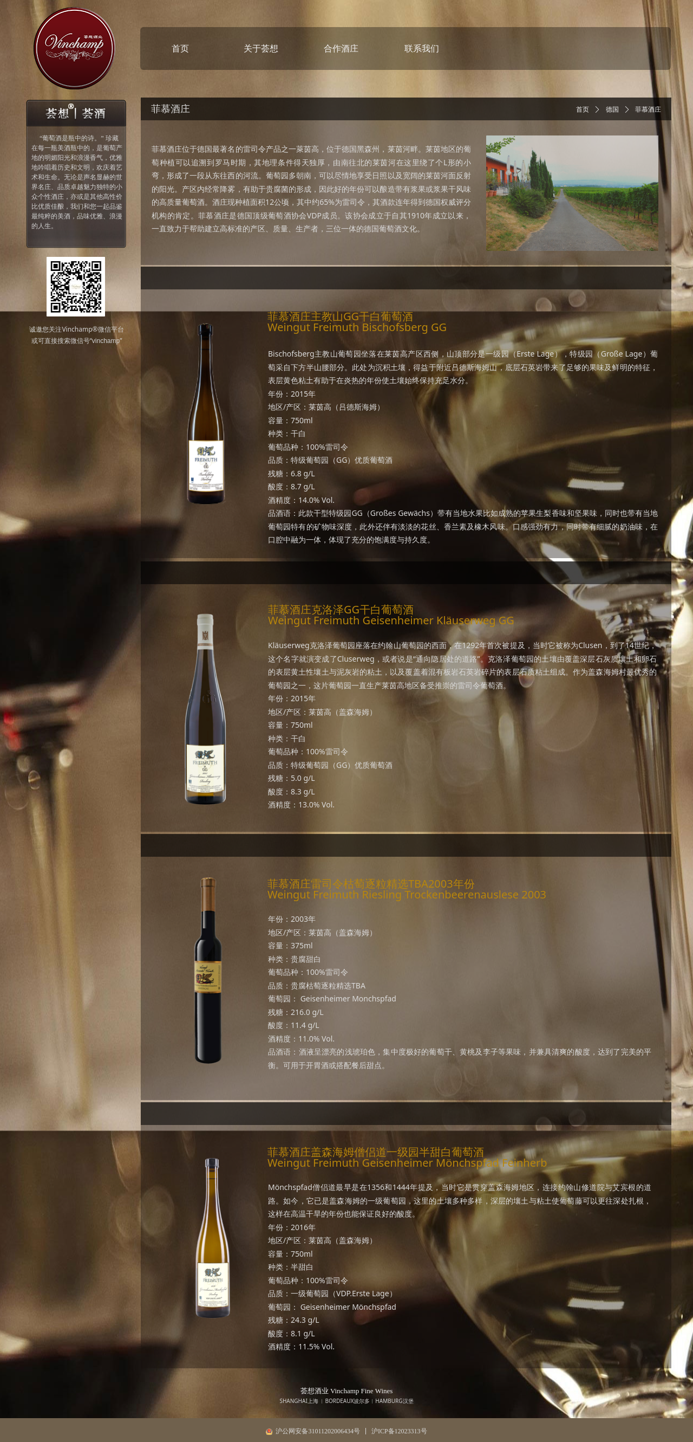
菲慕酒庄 (648, 109)
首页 (582, 109)
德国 (612, 109)
